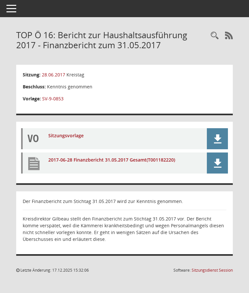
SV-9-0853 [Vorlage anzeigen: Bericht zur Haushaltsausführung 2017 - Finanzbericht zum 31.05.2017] (53, 99)
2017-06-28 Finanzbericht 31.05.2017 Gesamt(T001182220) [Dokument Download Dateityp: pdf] (111, 160)
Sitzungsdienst (212, 270)
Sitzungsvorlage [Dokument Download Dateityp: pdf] (66, 135)
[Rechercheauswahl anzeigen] (215, 35)
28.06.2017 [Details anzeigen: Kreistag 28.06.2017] (53, 75)
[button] (217, 138)
